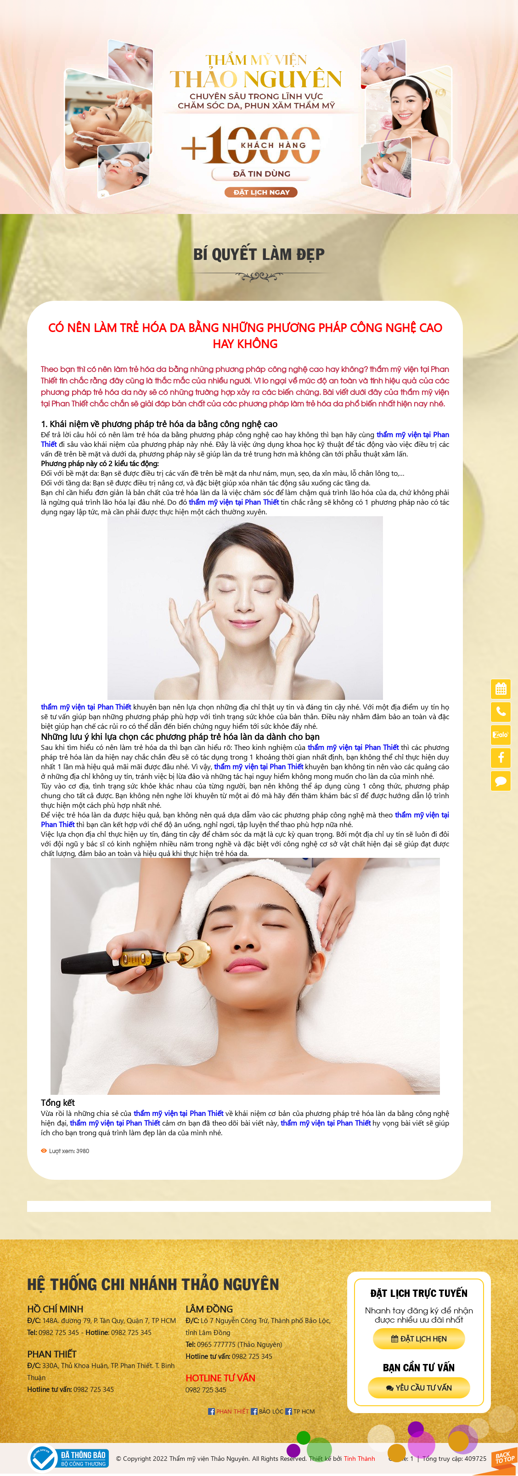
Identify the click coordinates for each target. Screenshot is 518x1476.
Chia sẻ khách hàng (359, 9)
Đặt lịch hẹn (419, 1338)
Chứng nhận (416, 9)
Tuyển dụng (462, 9)
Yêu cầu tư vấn (419, 1387)
